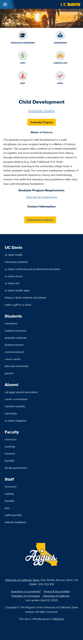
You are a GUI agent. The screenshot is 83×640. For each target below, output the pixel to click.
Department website (40, 220)
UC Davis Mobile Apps (17, 290)
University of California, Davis (22, 580)
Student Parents (14, 345)
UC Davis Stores (14, 276)
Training (9, 494)
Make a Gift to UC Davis (18, 305)
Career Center (13, 359)
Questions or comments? (26, 591)
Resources (11, 439)
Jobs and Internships (17, 366)
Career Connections (16, 399)
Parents (9, 373)
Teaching (10, 446)
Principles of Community (25, 596)
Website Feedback (15, 522)
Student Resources (15, 331)
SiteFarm (58, 619)
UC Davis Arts (12, 283)
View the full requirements (41, 197)
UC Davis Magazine (16, 421)
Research (10, 453)
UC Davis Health (13, 255)
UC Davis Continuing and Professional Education (32, 269)
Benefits (10, 461)
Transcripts (11, 413)
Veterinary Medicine (16, 262)
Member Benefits (15, 406)
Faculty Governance (16, 468)
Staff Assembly (13, 515)
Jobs (7, 508)
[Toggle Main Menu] (5, 4)
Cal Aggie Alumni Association (21, 392)
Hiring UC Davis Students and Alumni (25, 297)
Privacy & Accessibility (57, 591)
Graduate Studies (41, 110)
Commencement (14, 352)
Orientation (11, 323)
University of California (56, 596)
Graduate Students (16, 338)
